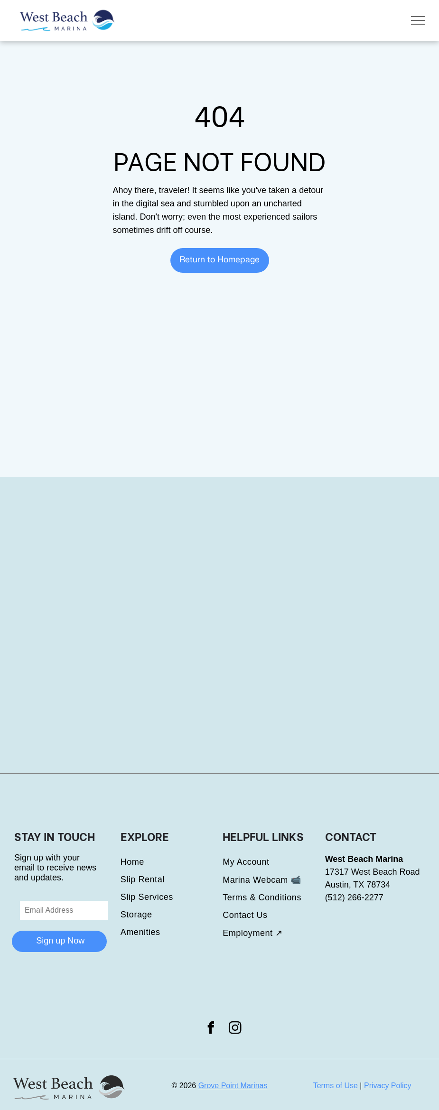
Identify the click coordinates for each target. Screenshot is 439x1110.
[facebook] (211, 1029)
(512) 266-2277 (354, 897)
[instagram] (234, 1029)
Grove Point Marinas (233, 1086)
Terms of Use (335, 1086)
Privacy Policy (387, 1086)
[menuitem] (172, 862)
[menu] (418, 20)
